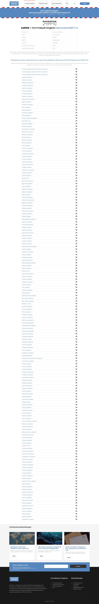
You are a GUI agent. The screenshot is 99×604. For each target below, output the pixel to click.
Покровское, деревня (28, 361)
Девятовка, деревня (27, 181)
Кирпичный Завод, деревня (29, 246)
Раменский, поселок (27, 394)
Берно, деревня (26, 107)
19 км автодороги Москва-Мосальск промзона (35, 69)
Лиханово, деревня (27, 282)
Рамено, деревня (26, 391)
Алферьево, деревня (27, 82)
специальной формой (24, 568)
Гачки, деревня (26, 145)
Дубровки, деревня (27, 192)
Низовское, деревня (27, 317)
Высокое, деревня (27, 140)
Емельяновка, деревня (28, 200)
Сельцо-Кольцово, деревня (29, 421)
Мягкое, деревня (26, 312)
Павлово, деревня (27, 339)
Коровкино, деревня (27, 252)
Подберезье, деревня (28, 353)
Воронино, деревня (27, 134)
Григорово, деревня (27, 164)
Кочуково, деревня (27, 257)
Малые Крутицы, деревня (29, 295)
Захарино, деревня (27, 213)
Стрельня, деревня (27, 437)
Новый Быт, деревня (27, 334)
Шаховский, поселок (27, 505)
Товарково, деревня (27, 465)
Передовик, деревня (27, 342)
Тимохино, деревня (27, 459)
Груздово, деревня (27, 173)
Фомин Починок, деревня (29, 481)
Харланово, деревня (27, 492)
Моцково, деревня (27, 306)
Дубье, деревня (26, 194)
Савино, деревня (26, 407)
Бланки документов (56, 3)
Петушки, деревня (27, 344)
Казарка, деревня (26, 227)
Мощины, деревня (27, 309)
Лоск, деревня (26, 287)
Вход (85, 3)
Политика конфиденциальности (78, 586)
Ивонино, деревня (27, 222)
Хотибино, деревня (27, 495)
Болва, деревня (26, 115)
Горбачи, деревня (27, 156)
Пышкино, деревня (27, 388)
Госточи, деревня (26, 159)
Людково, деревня (27, 290)
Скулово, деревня (27, 429)
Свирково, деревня (27, 410)
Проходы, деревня (27, 380)
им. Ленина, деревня (27, 224)
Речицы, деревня (26, 396)
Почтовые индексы (29, 3)
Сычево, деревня (26, 443)
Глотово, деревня (27, 151)
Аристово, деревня (27, 88)
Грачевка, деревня (27, 162)
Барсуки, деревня (26, 102)
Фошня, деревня (26, 484)
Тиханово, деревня (27, 462)
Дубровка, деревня (27, 189)
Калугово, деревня (27, 230)
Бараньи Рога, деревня (28, 99)
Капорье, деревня (27, 243)
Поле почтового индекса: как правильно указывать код (76, 548)
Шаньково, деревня (27, 500)
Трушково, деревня (27, 467)
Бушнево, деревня (27, 126)
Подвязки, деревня (27, 355)
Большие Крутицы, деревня (29, 118)
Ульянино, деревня (27, 470)
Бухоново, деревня (27, 123)
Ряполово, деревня (27, 404)
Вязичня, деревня (26, 142)
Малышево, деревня (27, 298)
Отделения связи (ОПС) (58, 584)
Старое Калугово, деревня (29, 432)
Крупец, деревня (26, 268)
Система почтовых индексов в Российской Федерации (49, 547)
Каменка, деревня (27, 235)
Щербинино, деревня (28, 519)
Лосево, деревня (26, 284)
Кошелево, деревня (27, 260)
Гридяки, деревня (27, 167)
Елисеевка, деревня (27, 197)
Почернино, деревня (27, 372)
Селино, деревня (26, 413)
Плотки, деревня (26, 350)
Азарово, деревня (27, 80)
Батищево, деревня (27, 104)
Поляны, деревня (26, 364)
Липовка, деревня (27, 279)
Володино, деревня (27, 132)
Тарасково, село (26, 445)
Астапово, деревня (27, 93)
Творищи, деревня (27, 448)
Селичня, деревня (27, 415)
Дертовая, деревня (27, 183)
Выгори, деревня (26, 137)
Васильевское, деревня (28, 129)
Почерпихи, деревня (27, 374)
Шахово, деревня (26, 503)
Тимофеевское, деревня (28, 456)
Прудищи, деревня (27, 383)
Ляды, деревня (26, 293)
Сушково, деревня (27, 440)
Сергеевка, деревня (27, 424)
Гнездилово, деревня (28, 153)
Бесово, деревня (26, 110)
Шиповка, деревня (27, 508)
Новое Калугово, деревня (29, 325)
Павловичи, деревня (27, 336)
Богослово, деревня (27, 112)
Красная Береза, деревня (28, 263)
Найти (78, 566)
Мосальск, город (26, 303)
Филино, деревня (26, 478)
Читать (14, 556)
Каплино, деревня (27, 241)
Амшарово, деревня (27, 85)
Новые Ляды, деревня (28, 331)
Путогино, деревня (27, 385)
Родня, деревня (26, 402)
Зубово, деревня (26, 216)
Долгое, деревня (26, 186)
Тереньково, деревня (28, 454)
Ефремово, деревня (27, 203)
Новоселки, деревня (27, 328)
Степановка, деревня (28, 434)
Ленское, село (25, 271)
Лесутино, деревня (27, 276)
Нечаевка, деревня (27, 314)
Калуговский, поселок (28, 233)
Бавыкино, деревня (27, 96)
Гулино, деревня (26, 175)
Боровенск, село (26, 121)
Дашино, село (25, 178)
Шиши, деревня (26, 514)
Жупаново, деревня (27, 205)
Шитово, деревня (27, 511)
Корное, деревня (26, 249)
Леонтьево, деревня (27, 273)
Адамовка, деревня (27, 77)
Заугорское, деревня (27, 211)
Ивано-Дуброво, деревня (29, 219)
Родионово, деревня (27, 399)
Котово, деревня (26, 254)
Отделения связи (43, 3)
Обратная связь (77, 589)
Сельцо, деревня (26, 418)
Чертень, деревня (27, 497)
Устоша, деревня (26, 473)
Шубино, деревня (26, 516)
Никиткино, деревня (27, 320)
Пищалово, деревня (27, 347)
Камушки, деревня (27, 238)
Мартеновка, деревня (28, 301)
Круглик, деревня (26, 265)
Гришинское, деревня (28, 170)
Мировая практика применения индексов (19, 547)
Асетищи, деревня (27, 91)
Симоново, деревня (27, 426)
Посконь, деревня (27, 366)
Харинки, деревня (27, 489)
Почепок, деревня (27, 369)
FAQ (67, 3)
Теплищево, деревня (27, 451)
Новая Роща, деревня (28, 323)
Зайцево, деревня (27, 208)
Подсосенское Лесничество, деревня (32, 358)
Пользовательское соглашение (78, 583)
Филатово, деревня (27, 475)
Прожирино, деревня (28, 377)
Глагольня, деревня (27, 148)
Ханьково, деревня (27, 486)
